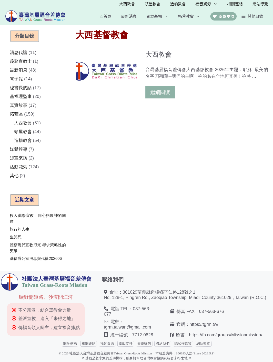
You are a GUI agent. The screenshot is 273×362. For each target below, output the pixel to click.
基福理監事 (21, 96)
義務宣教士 (21, 61)
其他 (14, 175)
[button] (252, 16)
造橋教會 (178, 4)
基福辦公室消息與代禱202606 (36, 258)
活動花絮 (18, 166)
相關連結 (235, 4)
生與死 (15, 237)
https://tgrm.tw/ (204, 324)
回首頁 (105, 16)
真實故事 (18, 105)
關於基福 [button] (159, 16)
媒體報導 (18, 149)
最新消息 (129, 16)
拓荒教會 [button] (191, 16)
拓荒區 (16, 114)
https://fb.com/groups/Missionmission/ (225, 334)
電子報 (16, 78)
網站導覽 (260, 4)
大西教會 (127, 4)
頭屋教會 (152, 4)
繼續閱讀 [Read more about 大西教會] (160, 92)
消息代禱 (18, 52)
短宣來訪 (18, 158)
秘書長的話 (21, 87)
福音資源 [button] (208, 3)
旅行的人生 (19, 229)
